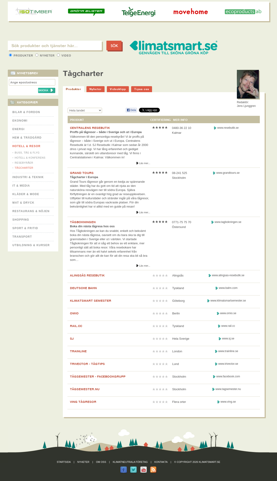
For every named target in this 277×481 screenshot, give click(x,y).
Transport (22, 236)
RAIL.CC (76, 326)
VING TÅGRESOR (83, 402)
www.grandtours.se (228, 172)
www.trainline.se (228, 351)
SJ (72, 338)
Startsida (64, 462)
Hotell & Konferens (30, 157)
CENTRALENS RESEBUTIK (90, 128)
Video (64, 55)
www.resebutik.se (227, 127)
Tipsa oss (141, 89)
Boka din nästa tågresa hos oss (92, 226)
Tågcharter (24, 167)
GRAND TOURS (82, 173)
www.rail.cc (228, 325)
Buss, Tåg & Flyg (27, 152)
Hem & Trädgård (27, 137)
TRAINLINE (78, 351)
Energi (18, 129)
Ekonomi (20, 120)
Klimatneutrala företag (130, 462)
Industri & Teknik (28, 177)
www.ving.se (228, 401)
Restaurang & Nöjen (31, 211)
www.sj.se (228, 338)
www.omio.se (228, 313)
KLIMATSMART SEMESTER (90, 300)
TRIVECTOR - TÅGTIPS (87, 364)
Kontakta (161, 462)
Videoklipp (118, 89)
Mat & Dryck (23, 202)
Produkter (21, 55)
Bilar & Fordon (26, 112)
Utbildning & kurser (31, 245)
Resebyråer (24, 162)
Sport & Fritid (25, 228)
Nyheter (45, 55)
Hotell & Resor (26, 146)
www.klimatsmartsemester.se (228, 300)
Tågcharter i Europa (84, 177)
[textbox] (55, 45)
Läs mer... (144, 163)
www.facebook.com (228, 376)
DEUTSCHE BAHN (83, 288)
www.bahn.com (228, 288)
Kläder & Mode (25, 194)
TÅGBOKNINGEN (83, 222)
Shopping (20, 219)
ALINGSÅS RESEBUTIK (87, 275)
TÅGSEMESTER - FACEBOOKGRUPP (97, 376)
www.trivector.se (228, 363)
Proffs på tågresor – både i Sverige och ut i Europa (106, 132)
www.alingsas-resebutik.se (228, 275)
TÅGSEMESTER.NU (85, 389)
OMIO (74, 313)
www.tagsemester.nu (228, 389)
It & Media (21, 185)
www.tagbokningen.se (228, 222)
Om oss (101, 462)
